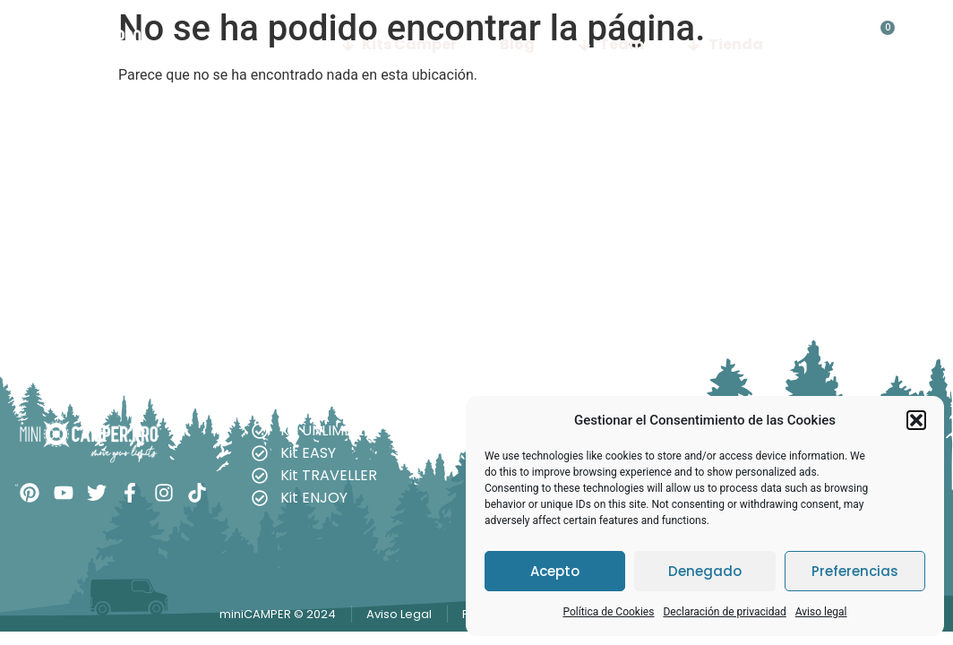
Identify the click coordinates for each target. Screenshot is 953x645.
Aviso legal (821, 612)
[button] (916, 420)
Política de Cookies (608, 612)
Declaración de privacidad (724, 612)
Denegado (705, 571)
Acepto (555, 571)
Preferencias (854, 571)
